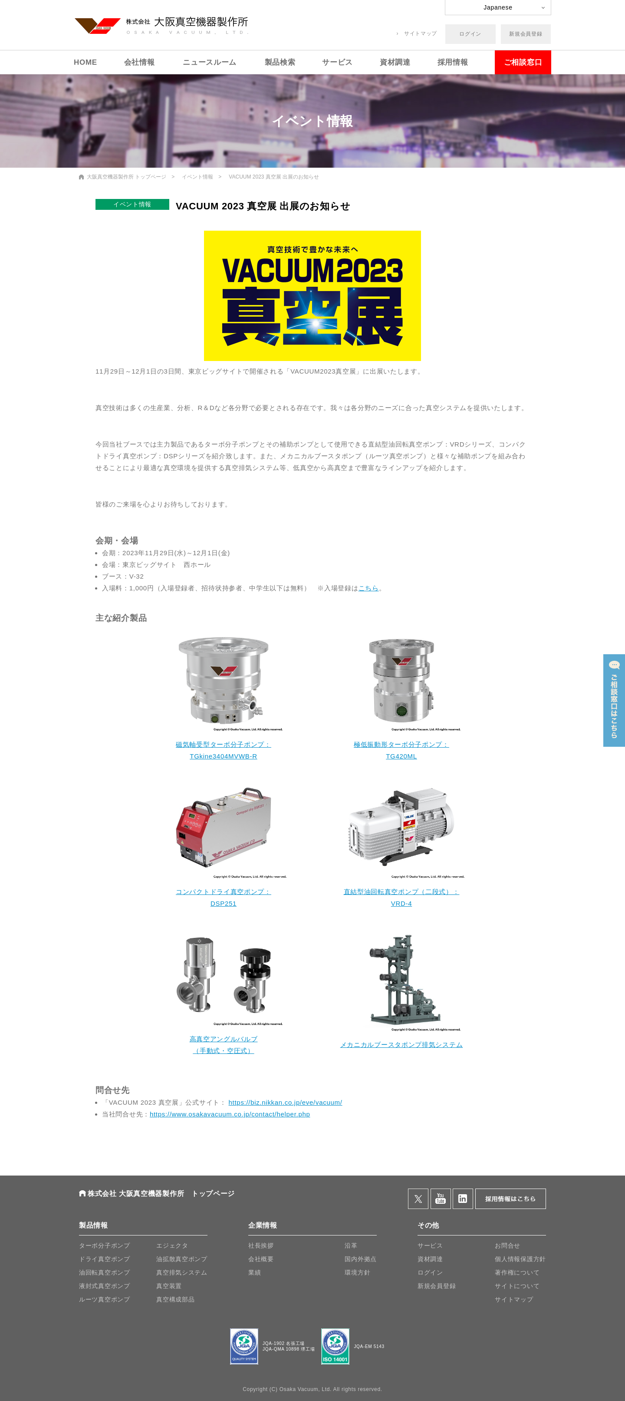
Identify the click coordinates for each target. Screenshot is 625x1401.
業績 (254, 1272)
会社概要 (261, 1258)
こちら (369, 588)
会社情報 (139, 62)
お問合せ (507, 1245)
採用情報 (453, 62)
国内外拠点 (361, 1258)
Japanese (498, 7)
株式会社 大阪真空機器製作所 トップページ (161, 1193)
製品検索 (280, 62)
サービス (337, 62)
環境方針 (357, 1272)
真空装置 (169, 1285)
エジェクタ (172, 1245)
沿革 (351, 1245)
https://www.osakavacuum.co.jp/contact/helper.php (230, 1114)
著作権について (517, 1272)
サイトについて (517, 1285)
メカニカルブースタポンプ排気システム (401, 1044)
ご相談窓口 (523, 62)
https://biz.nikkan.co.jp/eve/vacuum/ (285, 1102)
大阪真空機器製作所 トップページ (126, 177)
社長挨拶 (261, 1245)
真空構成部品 (175, 1299)
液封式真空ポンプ (104, 1285)
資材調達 (395, 62)
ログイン (470, 34)
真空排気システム (181, 1272)
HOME (85, 62)
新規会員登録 (525, 34)
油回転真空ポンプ (104, 1272)
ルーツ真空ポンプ (104, 1299)
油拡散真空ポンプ (181, 1258)
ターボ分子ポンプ (104, 1245)
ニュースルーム (210, 62)
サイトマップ (420, 33)
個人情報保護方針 (520, 1258)
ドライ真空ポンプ (104, 1258)
